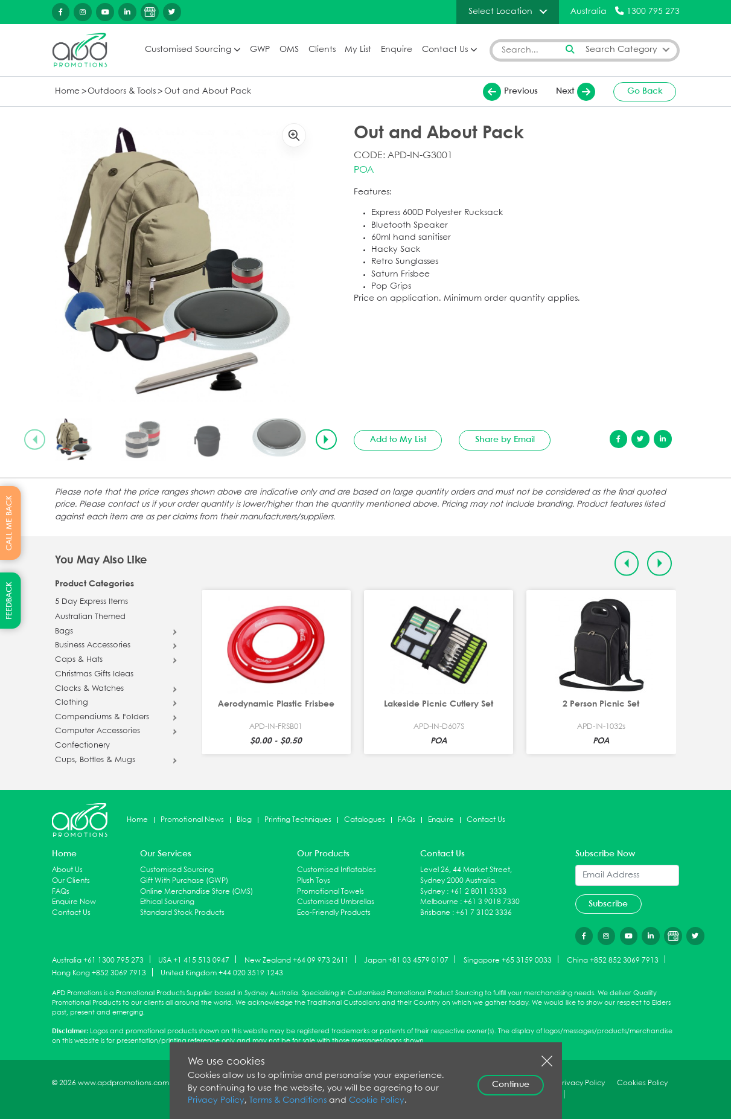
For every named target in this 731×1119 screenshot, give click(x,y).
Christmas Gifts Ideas (94, 674)
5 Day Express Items (91, 602)
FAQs (406, 819)
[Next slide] (326, 439)
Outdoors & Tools (122, 91)
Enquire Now (74, 902)
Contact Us (445, 50)
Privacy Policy (216, 1101)
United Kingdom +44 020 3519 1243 (222, 973)
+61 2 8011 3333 (478, 891)
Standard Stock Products (182, 912)
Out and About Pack (207, 91)
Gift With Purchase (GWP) (184, 880)
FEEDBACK (9, 601)
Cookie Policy (376, 1101)
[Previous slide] (34, 439)
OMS (289, 50)
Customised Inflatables (336, 870)
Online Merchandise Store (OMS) (196, 891)
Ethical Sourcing (167, 902)
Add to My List (398, 439)
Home (67, 91)
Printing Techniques (297, 819)
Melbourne (439, 902)
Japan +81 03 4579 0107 (406, 960)
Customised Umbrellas (335, 902)
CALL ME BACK (9, 523)
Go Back (645, 91)
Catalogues (364, 819)
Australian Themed (90, 617)
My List (358, 50)
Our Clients (71, 880)
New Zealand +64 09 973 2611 (296, 960)
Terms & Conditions (288, 1101)
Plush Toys (313, 880)
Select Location (500, 11)
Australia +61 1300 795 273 (98, 960)
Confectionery (82, 745)
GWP (260, 50)
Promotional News (192, 819)
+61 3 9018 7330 (492, 902)
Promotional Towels (330, 891)
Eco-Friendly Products (334, 912)
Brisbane (435, 912)
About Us (67, 870)
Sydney (432, 891)
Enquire (396, 50)
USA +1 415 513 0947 (193, 960)
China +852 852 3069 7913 (613, 960)
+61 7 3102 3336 (484, 912)
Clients (322, 50)
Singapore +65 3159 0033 (508, 960)
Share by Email (505, 439)
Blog (244, 819)
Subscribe (608, 904)
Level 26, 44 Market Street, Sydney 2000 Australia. (466, 875)
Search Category (621, 50)
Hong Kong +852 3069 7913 (99, 973)
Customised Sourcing (188, 50)
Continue (510, 1084)
